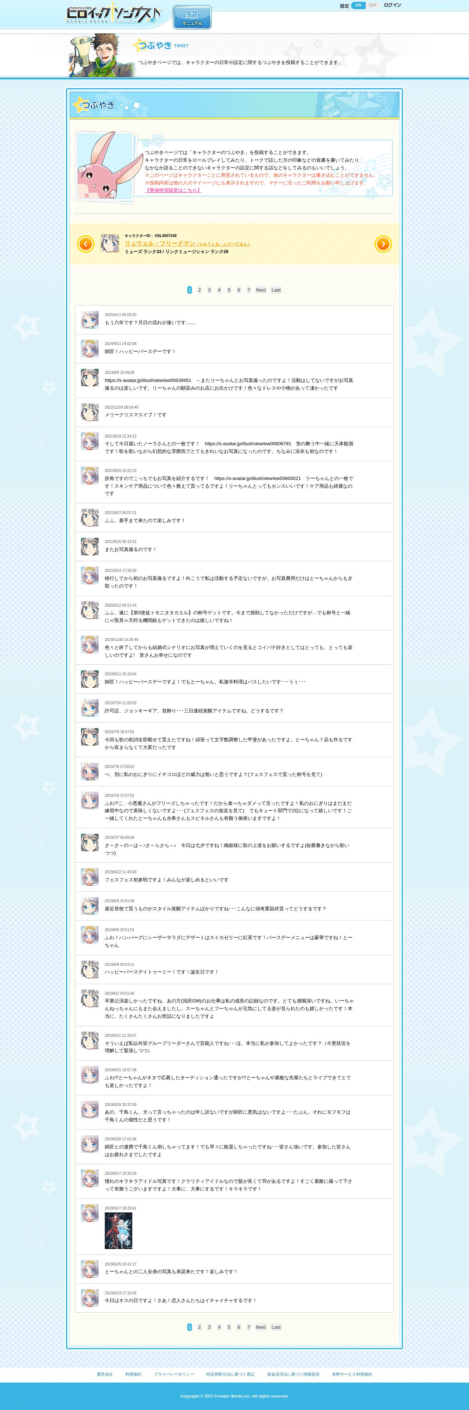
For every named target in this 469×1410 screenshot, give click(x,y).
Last (276, 290)
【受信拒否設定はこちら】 (173, 190)
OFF (373, 5)
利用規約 (133, 1374)
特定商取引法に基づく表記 (230, 1374)
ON (358, 5)
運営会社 (105, 1374)
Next (261, 290)
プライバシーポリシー (174, 1374)
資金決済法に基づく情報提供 (293, 1374)
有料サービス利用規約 (352, 1374)
